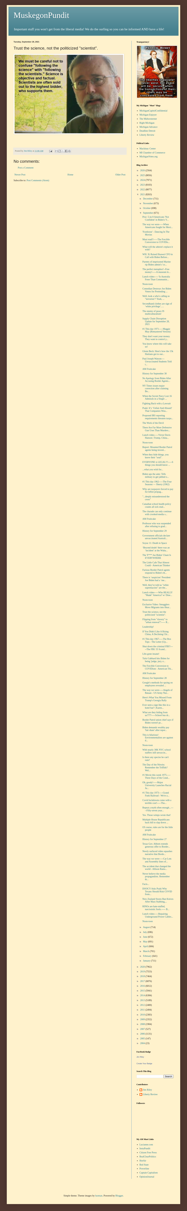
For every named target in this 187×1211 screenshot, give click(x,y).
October (147, 208)
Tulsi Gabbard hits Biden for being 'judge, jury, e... (156, 660)
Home (70, 174)
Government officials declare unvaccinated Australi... (156, 537)
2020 (143, 967)
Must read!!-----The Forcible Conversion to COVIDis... (156, 241)
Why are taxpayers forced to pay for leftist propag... (157, 490)
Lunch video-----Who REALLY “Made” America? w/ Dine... (157, 594)
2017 (143, 981)
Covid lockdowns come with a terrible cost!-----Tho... (156, 801)
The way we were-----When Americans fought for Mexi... (157, 226)
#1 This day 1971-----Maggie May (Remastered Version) (156, 330)
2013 (143, 1000)
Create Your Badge (144, 1063)
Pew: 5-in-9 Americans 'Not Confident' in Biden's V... (155, 218)
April (146, 946)
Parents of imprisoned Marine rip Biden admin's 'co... (156, 263)
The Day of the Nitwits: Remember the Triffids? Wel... (155, 767)
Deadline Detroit (147, 131)
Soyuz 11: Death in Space (154, 543)
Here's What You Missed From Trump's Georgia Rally (157, 699)
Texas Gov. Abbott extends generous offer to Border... (156, 845)
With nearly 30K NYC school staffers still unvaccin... (156, 751)
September (148, 213)
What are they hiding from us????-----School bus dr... (156, 714)
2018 (143, 976)
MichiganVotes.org (149, 156)
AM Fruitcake (149, 369)
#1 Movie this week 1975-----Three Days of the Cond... (156, 776)
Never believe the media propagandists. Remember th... (156, 877)
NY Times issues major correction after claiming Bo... (155, 388)
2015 (143, 990)
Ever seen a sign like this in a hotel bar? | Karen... (156, 706)
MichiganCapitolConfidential (154, 110)
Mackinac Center (148, 148)
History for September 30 (154, 373)
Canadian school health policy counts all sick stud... (156, 505)
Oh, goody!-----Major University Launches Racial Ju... (156, 785)
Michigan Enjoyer (148, 115)
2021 (143, 194)
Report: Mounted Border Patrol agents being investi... (157, 448)
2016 (143, 986)
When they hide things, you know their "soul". (155, 456)
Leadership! (148, 627)
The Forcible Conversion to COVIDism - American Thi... (157, 667)
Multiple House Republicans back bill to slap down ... (156, 821)
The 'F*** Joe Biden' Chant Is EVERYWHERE (156, 556)
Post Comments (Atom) (38, 180)
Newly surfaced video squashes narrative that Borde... (157, 852)
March (146, 951)
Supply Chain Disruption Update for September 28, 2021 (156, 321)
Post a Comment (26, 167)
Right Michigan (147, 123)
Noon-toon (147, 284)
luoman (98, 1195)
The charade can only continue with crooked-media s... (157, 513)
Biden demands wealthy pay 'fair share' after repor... (155, 729)
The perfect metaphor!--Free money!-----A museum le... (156, 270)
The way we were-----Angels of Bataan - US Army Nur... (157, 691)
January (147, 960)
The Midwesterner (148, 119)
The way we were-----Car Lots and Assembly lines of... (156, 860)
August (146, 927)
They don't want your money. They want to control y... (156, 338)
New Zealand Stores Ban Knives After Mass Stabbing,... (157, 900)
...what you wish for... (152, 469)
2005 (143, 1038)
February (147, 956)
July (145, 932)
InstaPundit (145, 1148)
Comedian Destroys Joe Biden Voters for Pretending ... (156, 290)
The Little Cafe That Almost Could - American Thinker (156, 564)
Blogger (119, 1195)
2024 (143, 180)
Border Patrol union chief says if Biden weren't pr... (157, 721)
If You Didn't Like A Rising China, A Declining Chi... (155, 633)
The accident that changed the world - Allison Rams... (156, 867)
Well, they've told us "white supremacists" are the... (155, 586)
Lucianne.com (146, 1144)
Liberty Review (147, 135)
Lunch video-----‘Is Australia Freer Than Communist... (156, 278)
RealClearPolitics (148, 1156)
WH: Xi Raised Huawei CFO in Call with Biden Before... (157, 255)
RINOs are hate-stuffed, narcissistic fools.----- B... (155, 908)
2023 (143, 185)
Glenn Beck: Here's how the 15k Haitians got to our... (157, 352)
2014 (143, 995)
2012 (143, 1005)
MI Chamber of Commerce (152, 152)
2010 (143, 1014)
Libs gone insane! (150, 654)
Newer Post (19, 174)
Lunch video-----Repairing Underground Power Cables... (157, 915)
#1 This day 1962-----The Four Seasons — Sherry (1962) (157, 483)
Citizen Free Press (148, 1152)
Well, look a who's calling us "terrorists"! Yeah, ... (156, 297)
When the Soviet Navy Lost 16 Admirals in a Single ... (157, 397)
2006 (143, 1034)
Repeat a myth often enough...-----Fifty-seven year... (157, 809)
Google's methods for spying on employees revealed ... (157, 684)
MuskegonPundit (41, 15)
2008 (143, 1024)
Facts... (145, 884)
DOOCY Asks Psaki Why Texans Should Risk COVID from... (157, 891)
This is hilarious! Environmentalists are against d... (157, 738)
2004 (143, 1043)
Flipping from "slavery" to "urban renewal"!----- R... (155, 621)
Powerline (144, 1168)
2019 (143, 971)
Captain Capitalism (149, 1172)
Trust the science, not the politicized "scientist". (154, 613)
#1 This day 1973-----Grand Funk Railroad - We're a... (155, 794)
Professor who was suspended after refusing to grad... (156, 525)
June (145, 937)
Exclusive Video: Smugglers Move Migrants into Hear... (156, 606)
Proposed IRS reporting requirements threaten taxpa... (157, 417)
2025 (143, 175)
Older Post (120, 174)
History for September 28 (154, 678)
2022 (143, 189)
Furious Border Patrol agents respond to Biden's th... (156, 571)
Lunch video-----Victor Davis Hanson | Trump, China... (156, 436)
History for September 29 (154, 531)
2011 (142, 1010)
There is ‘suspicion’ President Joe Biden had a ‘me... (156, 579)
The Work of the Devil (153, 423)
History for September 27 (154, 839)
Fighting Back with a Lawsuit (156, 403)
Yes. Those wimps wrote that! (156, 815)
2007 (143, 1029)
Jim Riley (140, 1057)
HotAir (143, 1160)
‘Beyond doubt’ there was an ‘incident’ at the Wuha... (156, 549)
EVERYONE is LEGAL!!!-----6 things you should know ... (157, 463)
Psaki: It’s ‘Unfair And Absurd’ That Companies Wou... (157, 409)
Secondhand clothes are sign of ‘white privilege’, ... (157, 305)
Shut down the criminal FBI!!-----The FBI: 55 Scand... (157, 648)
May (145, 941)
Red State (144, 1164)
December (148, 198)
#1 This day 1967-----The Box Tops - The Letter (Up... (156, 640)
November (148, 203)
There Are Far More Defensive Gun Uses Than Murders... (157, 429)
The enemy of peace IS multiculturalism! (153, 312)
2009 (143, 1019)
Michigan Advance (149, 127)
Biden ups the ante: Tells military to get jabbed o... (155, 475)
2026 (143, 170)
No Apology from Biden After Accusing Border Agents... (156, 379)
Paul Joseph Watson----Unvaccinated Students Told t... (157, 361)
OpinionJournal (147, 1176)
